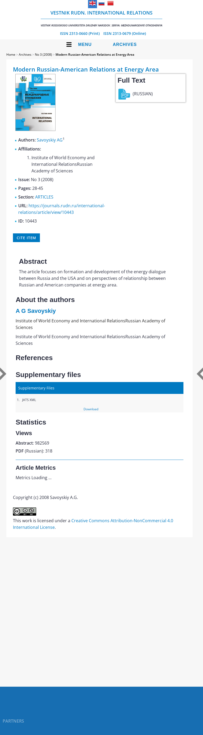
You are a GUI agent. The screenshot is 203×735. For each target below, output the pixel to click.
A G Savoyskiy (36, 311)
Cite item (26, 237)
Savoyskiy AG (50, 140)
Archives (125, 44)
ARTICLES (44, 197)
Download (91, 409)
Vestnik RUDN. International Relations (101, 18)
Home (10, 54)
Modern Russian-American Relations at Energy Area (95, 54)
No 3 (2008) (43, 54)
